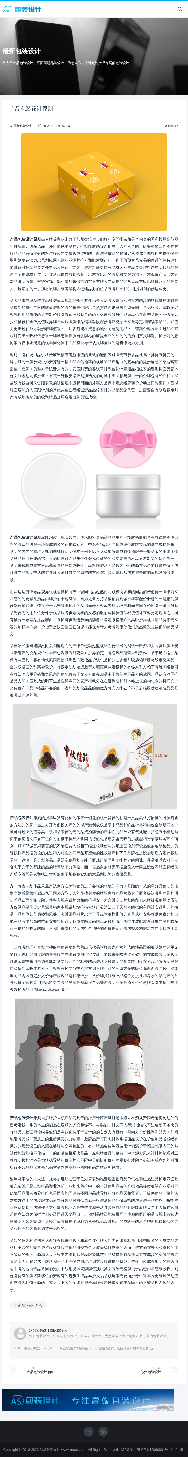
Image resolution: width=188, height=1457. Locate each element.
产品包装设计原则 (28, 1305)
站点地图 (178, 1450)
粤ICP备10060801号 (152, 1450)
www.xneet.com (73, 1450)
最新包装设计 (22, 126)
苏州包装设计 (151, 1372)
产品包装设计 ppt (40, 1372)
